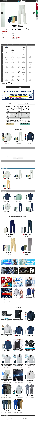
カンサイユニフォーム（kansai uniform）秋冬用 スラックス (8, 303)
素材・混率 (26, 103)
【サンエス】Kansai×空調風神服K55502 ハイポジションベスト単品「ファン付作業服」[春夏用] (18, 368)
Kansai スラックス (20, 158)
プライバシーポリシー (26, 419)
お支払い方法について (10, 418)
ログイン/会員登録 (23, 1)
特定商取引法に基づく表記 (10, 419)
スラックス (14, 158)
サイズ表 (10, 103)
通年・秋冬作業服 (4, 299)
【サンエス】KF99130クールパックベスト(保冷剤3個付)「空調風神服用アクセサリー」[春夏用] (18, 353)
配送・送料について (25, 418)
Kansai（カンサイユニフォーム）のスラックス (10, 302)
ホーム (2, 298)
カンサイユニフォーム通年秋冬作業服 (17, 298)
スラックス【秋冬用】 (8, 301)
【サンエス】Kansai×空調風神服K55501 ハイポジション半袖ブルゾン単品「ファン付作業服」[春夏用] (6, 368)
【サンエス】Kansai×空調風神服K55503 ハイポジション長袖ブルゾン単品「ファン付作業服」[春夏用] (30, 368)
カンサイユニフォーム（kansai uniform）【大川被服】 (8, 298)
